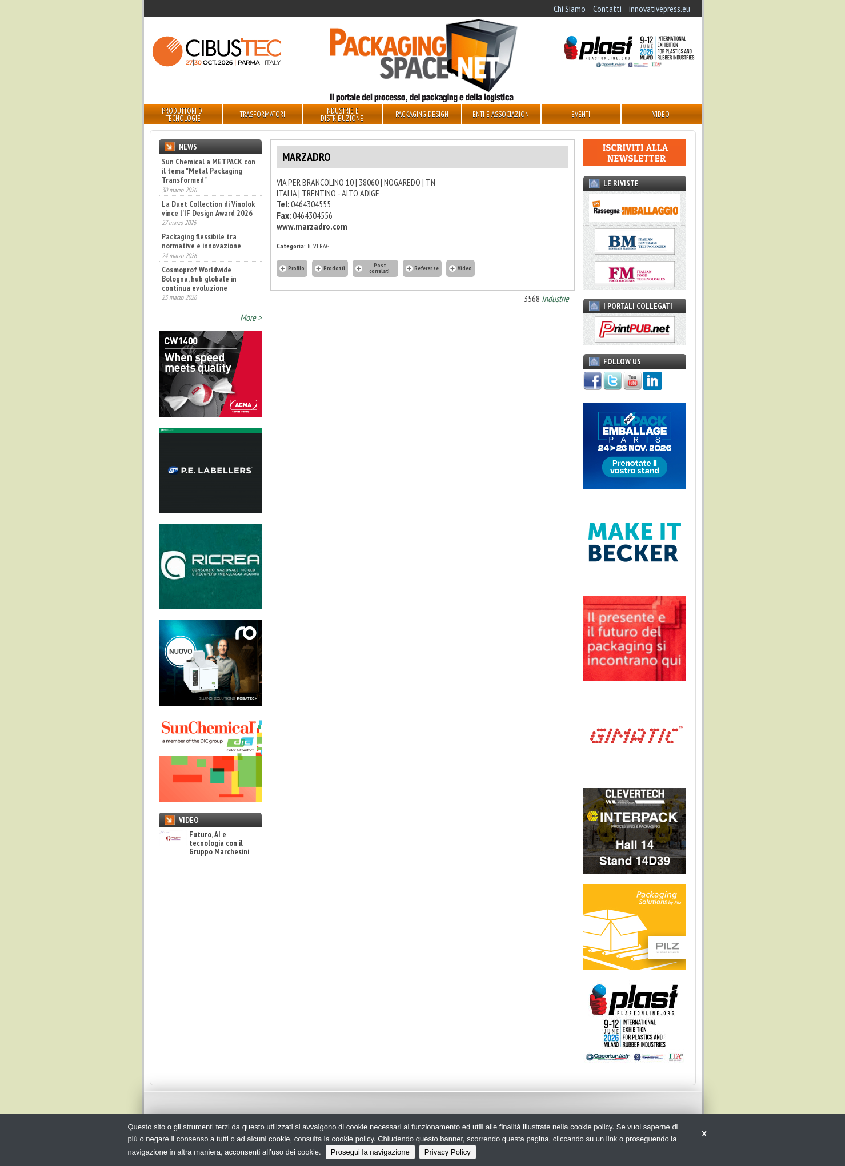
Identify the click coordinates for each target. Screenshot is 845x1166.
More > (251, 317)
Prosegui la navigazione (370, 1152)
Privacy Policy (447, 1152)
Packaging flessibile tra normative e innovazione (201, 241)
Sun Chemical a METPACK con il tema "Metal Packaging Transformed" (208, 170)
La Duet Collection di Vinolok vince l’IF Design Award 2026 (208, 208)
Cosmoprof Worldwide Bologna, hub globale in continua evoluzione (199, 278)
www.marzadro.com (312, 226)
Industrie (555, 298)
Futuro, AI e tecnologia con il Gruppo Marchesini (204, 843)
